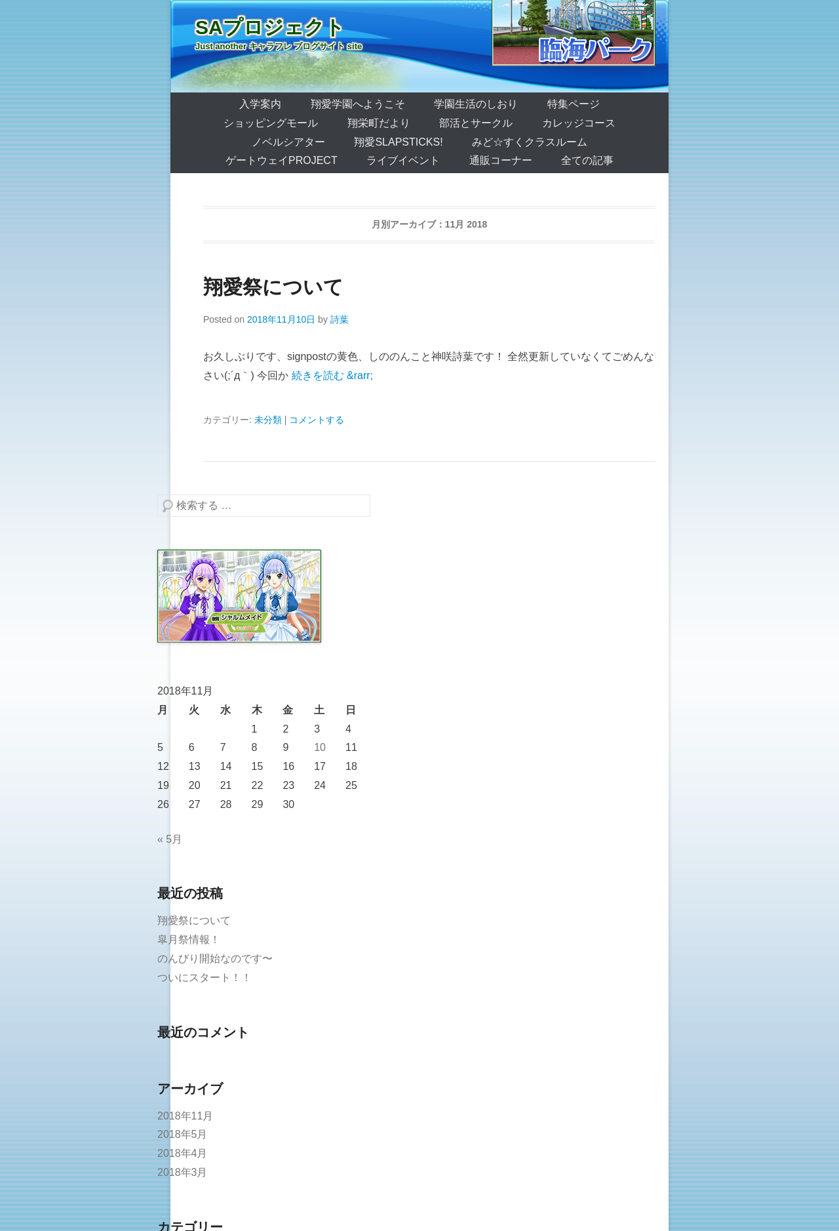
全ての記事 (587, 160)
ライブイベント (403, 160)
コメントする (316, 419)
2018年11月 (185, 1115)
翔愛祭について (273, 287)
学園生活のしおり (476, 104)
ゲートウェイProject (281, 160)
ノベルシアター (288, 142)
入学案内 (260, 104)
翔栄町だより (378, 123)
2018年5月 (182, 1134)
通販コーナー (500, 160)
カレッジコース (578, 123)
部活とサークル (476, 123)
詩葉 (339, 319)
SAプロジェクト (270, 27)
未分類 (268, 419)
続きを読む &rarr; (332, 375)
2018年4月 (182, 1153)
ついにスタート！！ (204, 977)
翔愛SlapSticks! (398, 142)
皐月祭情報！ (188, 939)
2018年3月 (182, 1172)
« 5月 (169, 839)
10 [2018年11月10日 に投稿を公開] (320, 747)
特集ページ (573, 104)
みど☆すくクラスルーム (529, 142)
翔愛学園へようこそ (358, 104)
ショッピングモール (271, 123)
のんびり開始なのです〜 (215, 958)
